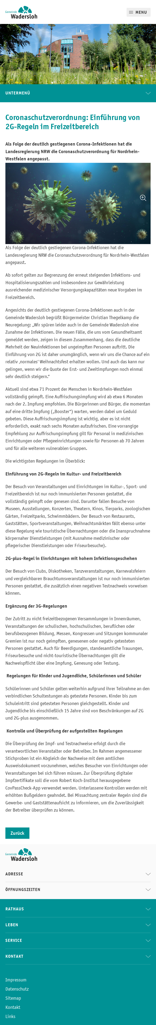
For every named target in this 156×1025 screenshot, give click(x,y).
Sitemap (13, 998)
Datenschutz (17, 989)
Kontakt (12, 1007)
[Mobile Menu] (139, 12)
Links (10, 1016)
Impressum (15, 979)
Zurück (17, 833)
